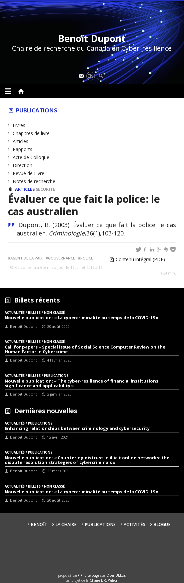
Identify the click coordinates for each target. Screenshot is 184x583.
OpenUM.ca (115, 575)
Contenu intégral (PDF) (140, 259)
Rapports (22, 149)
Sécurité (45, 189)
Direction (22, 165)
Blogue (162, 524)
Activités (134, 524)
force (91, 575)
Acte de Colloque (31, 157)
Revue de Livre (28, 173)
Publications (36, 110)
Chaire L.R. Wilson (104, 580)
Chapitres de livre (31, 133)
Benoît (39, 524)
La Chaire (66, 524)
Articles (20, 141)
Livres (19, 125)
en (90, 76)
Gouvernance (61, 257)
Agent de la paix (26, 257)
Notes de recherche (34, 181)
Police (86, 257)
